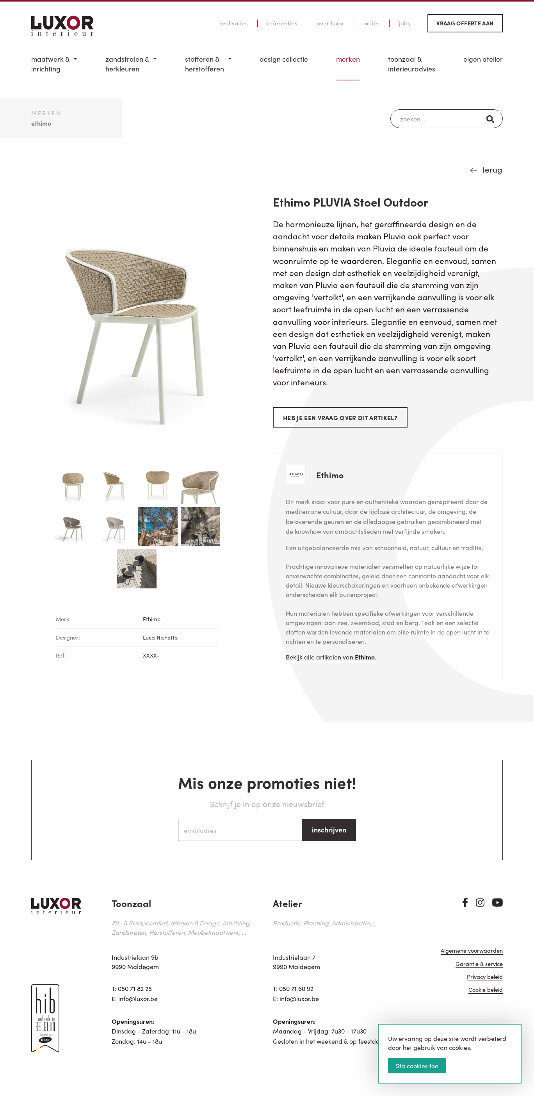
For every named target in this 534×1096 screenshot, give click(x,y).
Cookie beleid (485, 994)
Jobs (404, 23)
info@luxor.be (138, 998)
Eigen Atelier (483, 59)
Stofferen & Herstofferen (204, 63)
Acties (371, 23)
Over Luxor (330, 23)
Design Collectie (284, 59)
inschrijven (329, 829)
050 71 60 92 (296, 988)
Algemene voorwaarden (472, 955)
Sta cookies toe (417, 1065)
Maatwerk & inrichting (50, 63)
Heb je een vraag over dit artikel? (340, 417)
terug (492, 169)
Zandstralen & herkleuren (127, 63)
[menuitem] (54, 67)
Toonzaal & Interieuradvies (411, 63)
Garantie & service (479, 968)
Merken (348, 59)
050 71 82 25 (135, 988)
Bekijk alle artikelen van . (331, 656)
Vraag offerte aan (464, 23)
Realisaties (233, 23)
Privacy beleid (485, 981)
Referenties (282, 23)
